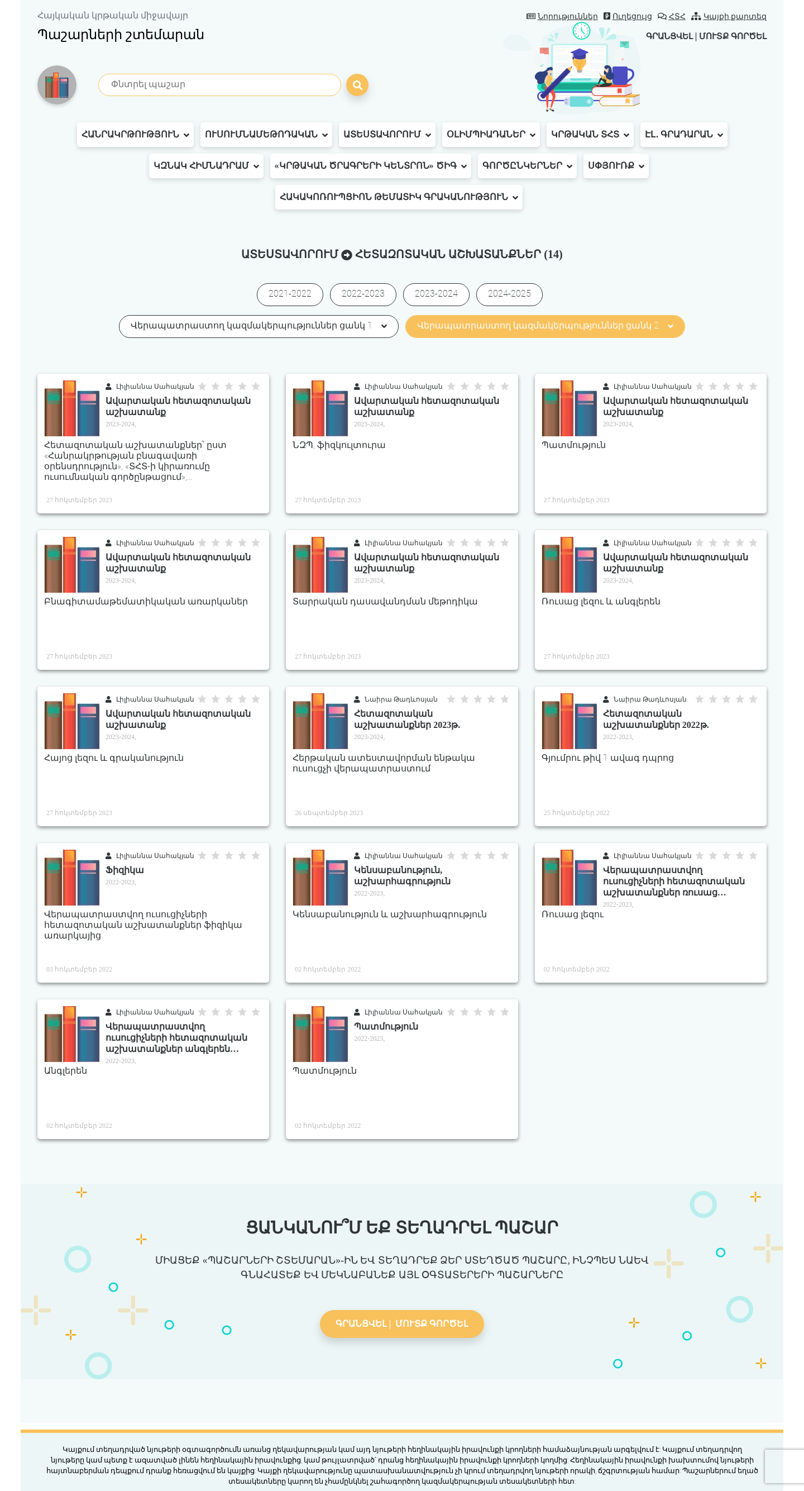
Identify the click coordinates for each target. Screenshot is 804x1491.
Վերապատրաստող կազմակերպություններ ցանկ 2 (545, 325)
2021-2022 (290, 293)
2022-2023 (363, 293)
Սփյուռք (616, 166)
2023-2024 (436, 293)
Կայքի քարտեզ (729, 16)
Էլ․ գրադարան (684, 135)
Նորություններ (562, 16)
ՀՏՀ (672, 16)
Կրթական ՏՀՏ (590, 135)
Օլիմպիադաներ (491, 135)
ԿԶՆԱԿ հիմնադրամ (206, 166)
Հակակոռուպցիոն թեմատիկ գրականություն (399, 197)
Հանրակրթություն (135, 135)
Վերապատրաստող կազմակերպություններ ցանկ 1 (259, 325)
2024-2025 (509, 293)
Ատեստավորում (387, 135)
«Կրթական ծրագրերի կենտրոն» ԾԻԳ (371, 166)
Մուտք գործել (730, 36)
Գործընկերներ (527, 166)
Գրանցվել (661, 36)
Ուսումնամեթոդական (266, 135)
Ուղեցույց (628, 16)
